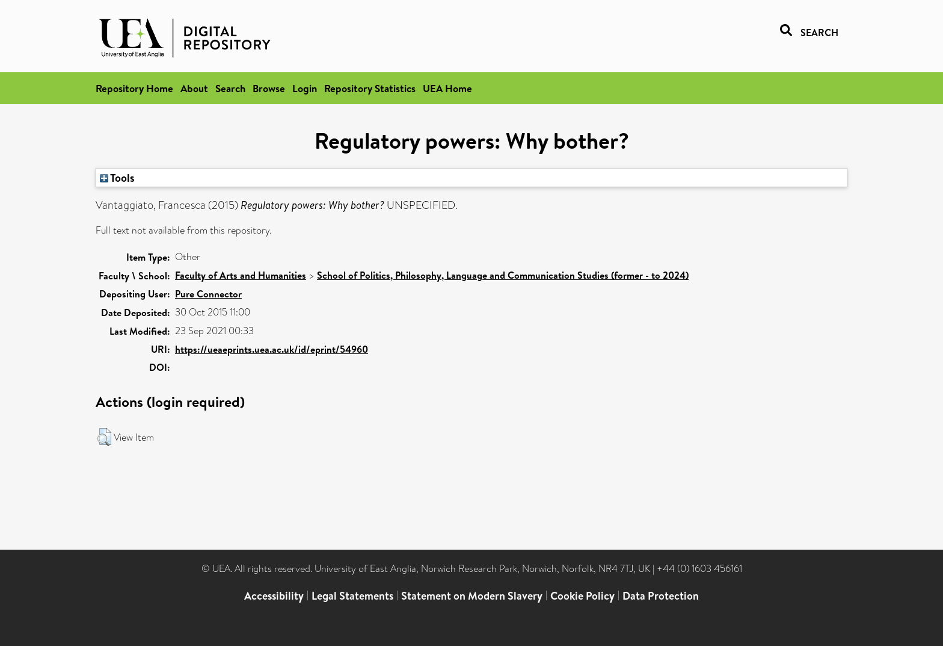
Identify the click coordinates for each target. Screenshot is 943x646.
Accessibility (274, 595)
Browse (269, 88)
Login (304, 88)
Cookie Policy (582, 595)
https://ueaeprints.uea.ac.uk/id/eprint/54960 (271, 349)
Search (230, 88)
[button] (104, 437)
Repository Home (134, 88)
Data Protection (660, 595)
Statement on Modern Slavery (471, 595)
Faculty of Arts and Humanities (240, 275)
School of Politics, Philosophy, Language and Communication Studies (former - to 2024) (503, 275)
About (194, 88)
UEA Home (447, 88)
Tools (117, 177)
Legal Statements (352, 595)
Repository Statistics (370, 88)
